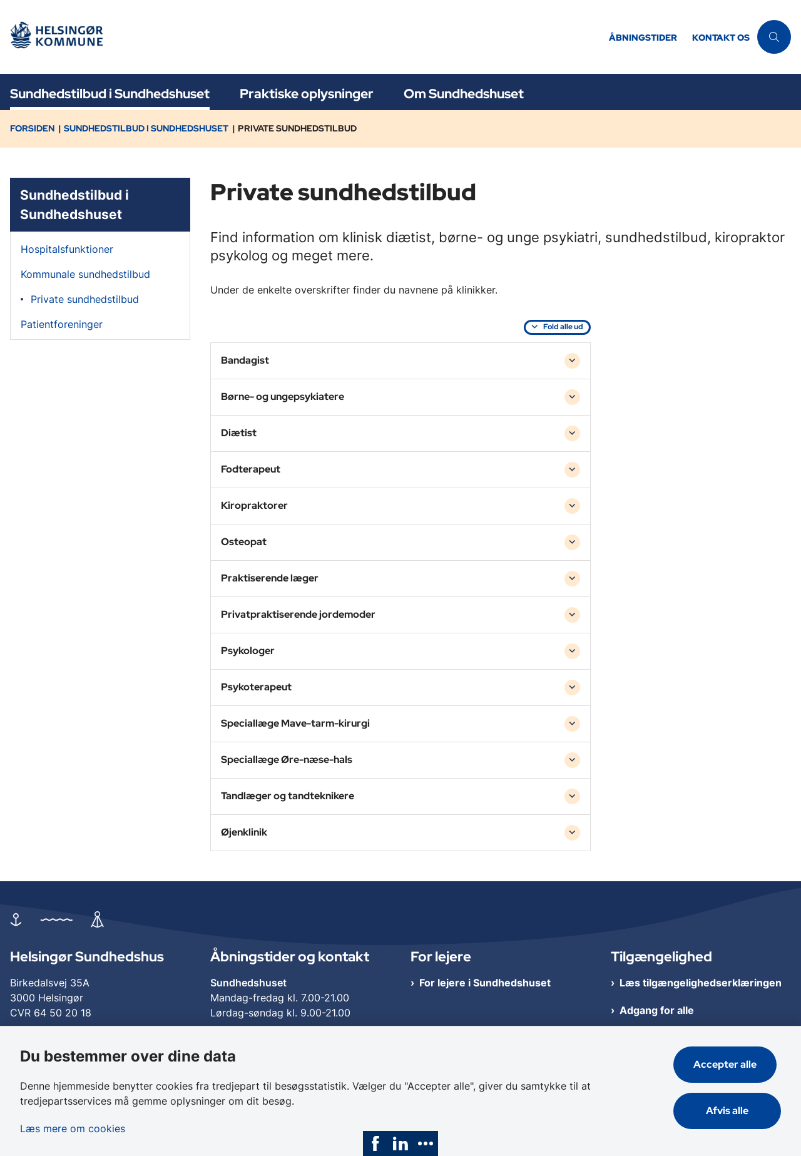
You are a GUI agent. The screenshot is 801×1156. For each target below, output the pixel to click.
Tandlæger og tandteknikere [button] (287, 795)
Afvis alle (729, 1107)
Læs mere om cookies (72, 1125)
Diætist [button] (239, 432)
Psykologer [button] (248, 650)
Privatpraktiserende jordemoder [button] (298, 614)
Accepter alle (729, 1061)
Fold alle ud (563, 327)
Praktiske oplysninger (307, 93)
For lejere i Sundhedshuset (485, 982)
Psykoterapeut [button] (256, 686)
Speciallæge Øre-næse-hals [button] (286, 759)
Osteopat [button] (244, 541)
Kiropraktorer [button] (254, 505)
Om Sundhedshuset (464, 93)
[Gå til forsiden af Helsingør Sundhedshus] (300, 37)
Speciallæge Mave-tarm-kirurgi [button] (295, 723)
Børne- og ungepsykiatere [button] (282, 396)
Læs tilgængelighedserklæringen (701, 982)
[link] (375, 1143)
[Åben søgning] (774, 37)
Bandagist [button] (245, 360)
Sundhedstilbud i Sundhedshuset (110, 93)
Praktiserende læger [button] (270, 578)
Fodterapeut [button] (250, 469)
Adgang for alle (657, 1010)
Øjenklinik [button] (244, 832)
